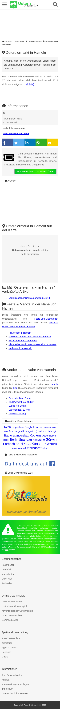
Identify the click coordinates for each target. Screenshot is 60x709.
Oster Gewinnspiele (12, 615)
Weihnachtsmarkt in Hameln (23, 340)
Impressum (7, 689)
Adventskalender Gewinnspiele (17, 611)
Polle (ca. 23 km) (17, 413)
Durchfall (6, 569)
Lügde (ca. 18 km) (18, 406)
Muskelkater (8, 574)
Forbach (9, 444)
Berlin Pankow (18, 448)
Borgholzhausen (34, 427)
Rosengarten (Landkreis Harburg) (39, 431)
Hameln (54, 384)
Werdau (52, 444)
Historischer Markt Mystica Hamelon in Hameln (32, 344)
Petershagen (15, 431)
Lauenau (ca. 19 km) (19, 410)
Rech (7, 427)
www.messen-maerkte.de (16, 133)
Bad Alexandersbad (16, 435)
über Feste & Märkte (12, 675)
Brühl (19, 444)
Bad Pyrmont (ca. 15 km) (21, 402)
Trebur (44, 448)
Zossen (27, 444)
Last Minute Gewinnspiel (14, 606)
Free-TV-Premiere (11, 638)
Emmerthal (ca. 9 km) (20, 398)
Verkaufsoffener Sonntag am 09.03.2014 (29, 298)
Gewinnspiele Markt (12, 601)
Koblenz (35, 435)
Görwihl (51, 439)
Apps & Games (9, 647)
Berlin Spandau (21, 439)
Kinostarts (7, 643)
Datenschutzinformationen (15, 693)
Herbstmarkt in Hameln (20, 348)
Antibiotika (7, 583)
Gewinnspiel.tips (10, 620)
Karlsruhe (38, 439)
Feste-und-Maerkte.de (45, 319)
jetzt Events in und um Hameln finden (35, 171)
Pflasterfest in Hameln (20, 333)
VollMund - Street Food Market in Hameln (30, 336)
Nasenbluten (8, 565)
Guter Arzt (7, 578)
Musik (5, 656)
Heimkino (6, 652)
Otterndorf (32, 448)
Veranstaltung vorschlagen (15, 684)
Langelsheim (18, 427)
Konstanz (39, 444)
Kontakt (5, 679)
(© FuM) (30, 84)
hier (15, 388)
